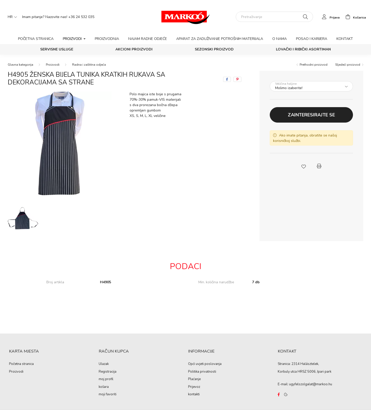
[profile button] (329, 17)
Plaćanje (194, 379)
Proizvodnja (107, 38)
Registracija (107, 372)
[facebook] (227, 79)
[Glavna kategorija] (20, 65)
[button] (303, 166)
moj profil (106, 379)
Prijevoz (194, 387)
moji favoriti (107, 394)
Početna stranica (36, 38)
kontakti (194, 394)
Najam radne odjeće (147, 38)
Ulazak (104, 364)
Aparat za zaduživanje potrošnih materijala (219, 38)
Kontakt (344, 38)
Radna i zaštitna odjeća (89, 65)
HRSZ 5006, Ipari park (314, 371)
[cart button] (354, 17)
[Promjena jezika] (11, 17)
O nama (279, 38)
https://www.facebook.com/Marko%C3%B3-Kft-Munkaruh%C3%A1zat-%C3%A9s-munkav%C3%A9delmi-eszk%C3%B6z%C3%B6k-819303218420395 (279, 394)
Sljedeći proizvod (347, 65)
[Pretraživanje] (274, 17)
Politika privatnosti (202, 372)
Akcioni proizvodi (134, 49)
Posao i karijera (311, 38)
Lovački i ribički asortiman (303, 49)
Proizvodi (53, 65)
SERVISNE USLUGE (56, 49)
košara (104, 387)
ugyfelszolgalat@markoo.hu (310, 384)
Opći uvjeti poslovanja (205, 364)
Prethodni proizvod (313, 65)
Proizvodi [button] (73, 38)
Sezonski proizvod (214, 49)
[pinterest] (237, 79)
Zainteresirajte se (311, 115)
